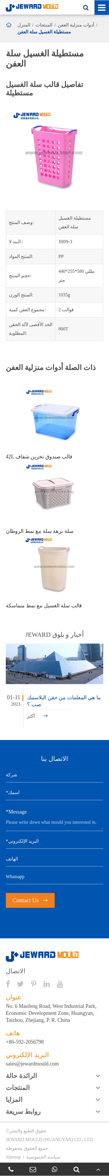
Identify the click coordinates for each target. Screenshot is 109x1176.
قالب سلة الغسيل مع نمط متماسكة (44, 606)
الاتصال (15, 971)
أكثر (37, 716)
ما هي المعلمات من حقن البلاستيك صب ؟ (64, 701)
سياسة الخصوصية (43, 1156)
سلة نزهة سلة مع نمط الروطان (40, 531)
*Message (16, 812)
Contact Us (30, 900)
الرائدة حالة (21, 1075)
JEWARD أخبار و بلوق (54, 634)
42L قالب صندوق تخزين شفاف (39, 457)
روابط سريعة (23, 1111)
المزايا (14, 1099)
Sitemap (13, 1156)
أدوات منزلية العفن (76, 24)
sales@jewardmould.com (32, 1064)
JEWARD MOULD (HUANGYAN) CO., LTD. (50, 1139)
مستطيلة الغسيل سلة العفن (44, 31)
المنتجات (43, 24)
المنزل (23, 24)
